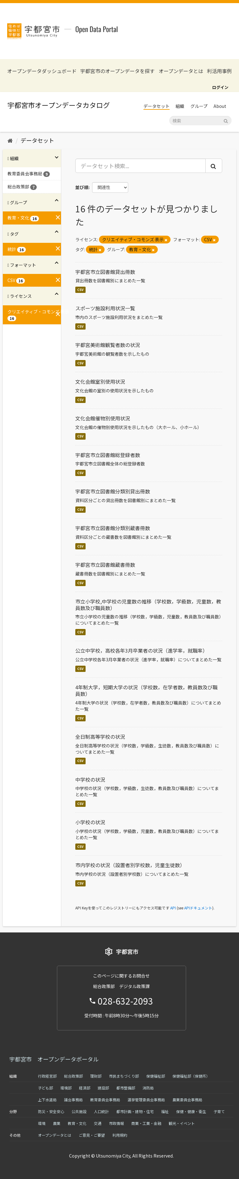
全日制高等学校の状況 (100, 736)
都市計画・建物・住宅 (135, 1111)
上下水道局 (47, 1099)
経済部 (84, 1087)
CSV (80, 289)
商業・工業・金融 (146, 1123)
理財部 (95, 1076)
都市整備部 (125, 1087)
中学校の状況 (90, 779)
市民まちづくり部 (124, 1076)
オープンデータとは (181, 71)
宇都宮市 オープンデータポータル (54, 1059)
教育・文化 (77, 1123)
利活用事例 (219, 71)
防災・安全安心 (51, 1111)
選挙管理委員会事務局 (146, 1099)
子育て (219, 1111)
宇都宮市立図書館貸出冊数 (105, 271)
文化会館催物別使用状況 (102, 418)
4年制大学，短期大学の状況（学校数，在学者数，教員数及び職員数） (146, 690)
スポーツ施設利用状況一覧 (105, 308)
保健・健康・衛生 (191, 1111)
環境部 (66, 1087)
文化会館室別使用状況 (100, 381)
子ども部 (45, 1087)
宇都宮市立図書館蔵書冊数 (105, 564)
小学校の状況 (90, 822)
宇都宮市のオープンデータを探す (117, 71)
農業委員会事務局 (187, 1099)
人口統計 (101, 1111)
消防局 (148, 1087)
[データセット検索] (200, 120)
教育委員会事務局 (105, 1099)
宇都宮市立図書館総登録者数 (107, 455)
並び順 (81, 187)
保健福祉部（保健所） (191, 1076)
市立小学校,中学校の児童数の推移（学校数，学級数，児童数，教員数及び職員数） (148, 605)
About (219, 106)
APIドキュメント (198, 907)
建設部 (103, 1087)
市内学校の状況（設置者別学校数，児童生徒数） (130, 865)
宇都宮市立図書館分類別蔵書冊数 (112, 528)
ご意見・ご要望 (92, 1135)
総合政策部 (73, 1076)
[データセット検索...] (140, 166)
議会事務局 (73, 1099)
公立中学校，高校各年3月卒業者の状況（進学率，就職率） (141, 650)
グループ (199, 106)
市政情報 (116, 1123)
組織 (180, 106)
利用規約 (119, 1135)
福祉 (165, 1111)
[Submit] (225, 120)
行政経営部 (47, 1076)
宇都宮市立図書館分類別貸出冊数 (112, 491)
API (173, 907)
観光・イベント (182, 1123)
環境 (41, 1123)
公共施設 (79, 1111)
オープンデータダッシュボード (42, 71)
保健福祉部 (155, 1076)
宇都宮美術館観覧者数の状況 (107, 345)
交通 (97, 1123)
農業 (56, 1123)
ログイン (220, 87)
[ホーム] (10, 140)
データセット (156, 106)
